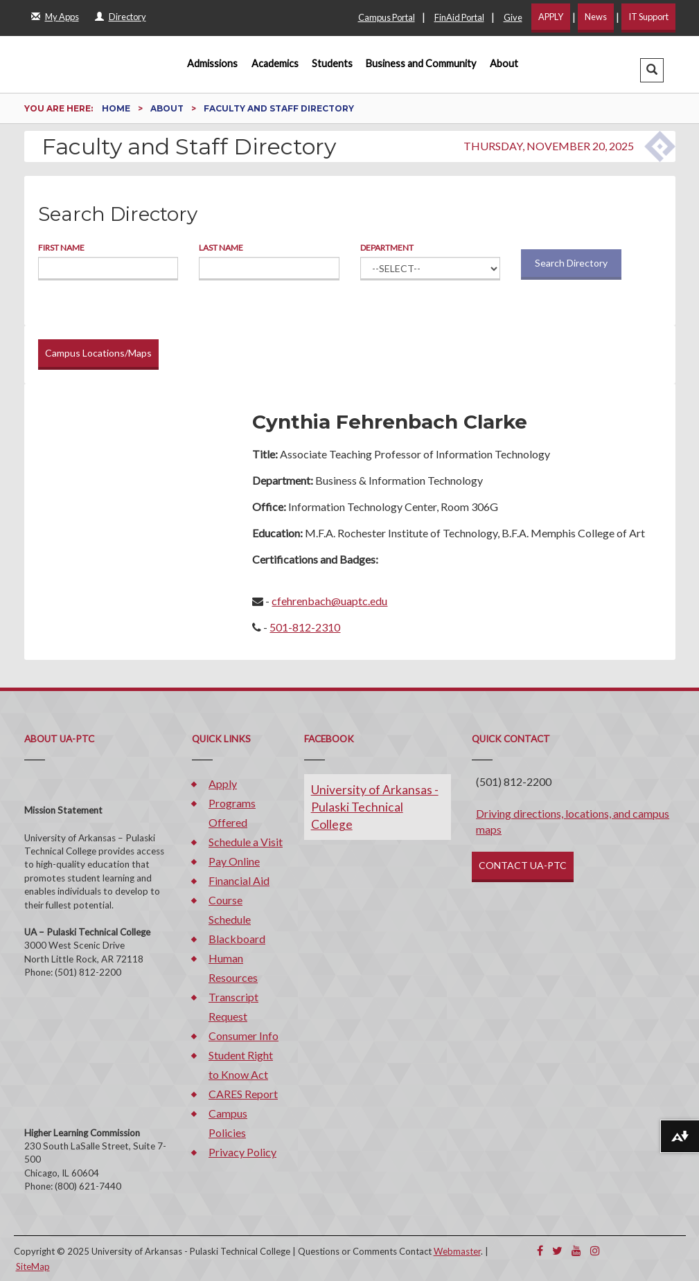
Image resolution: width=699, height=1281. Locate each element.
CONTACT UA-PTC (523, 865)
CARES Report (243, 1093)
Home (117, 108)
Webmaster (457, 1251)
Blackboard (237, 938)
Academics (275, 63)
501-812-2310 (304, 627)
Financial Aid (239, 880)
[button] (652, 70)
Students (332, 63)
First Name (61, 247)
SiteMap (33, 1266)
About (504, 63)
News (596, 16)
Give (513, 17)
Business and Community (421, 63)
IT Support (648, 16)
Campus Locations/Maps (98, 353)
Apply (223, 783)
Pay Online (234, 861)
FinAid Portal (459, 17)
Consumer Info (243, 1035)
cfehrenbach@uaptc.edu (329, 600)
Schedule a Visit (246, 841)
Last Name (221, 247)
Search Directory (571, 263)
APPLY (550, 16)
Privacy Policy (242, 1151)
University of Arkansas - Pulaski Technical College (375, 807)
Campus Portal (386, 17)
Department (387, 247)
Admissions (212, 63)
